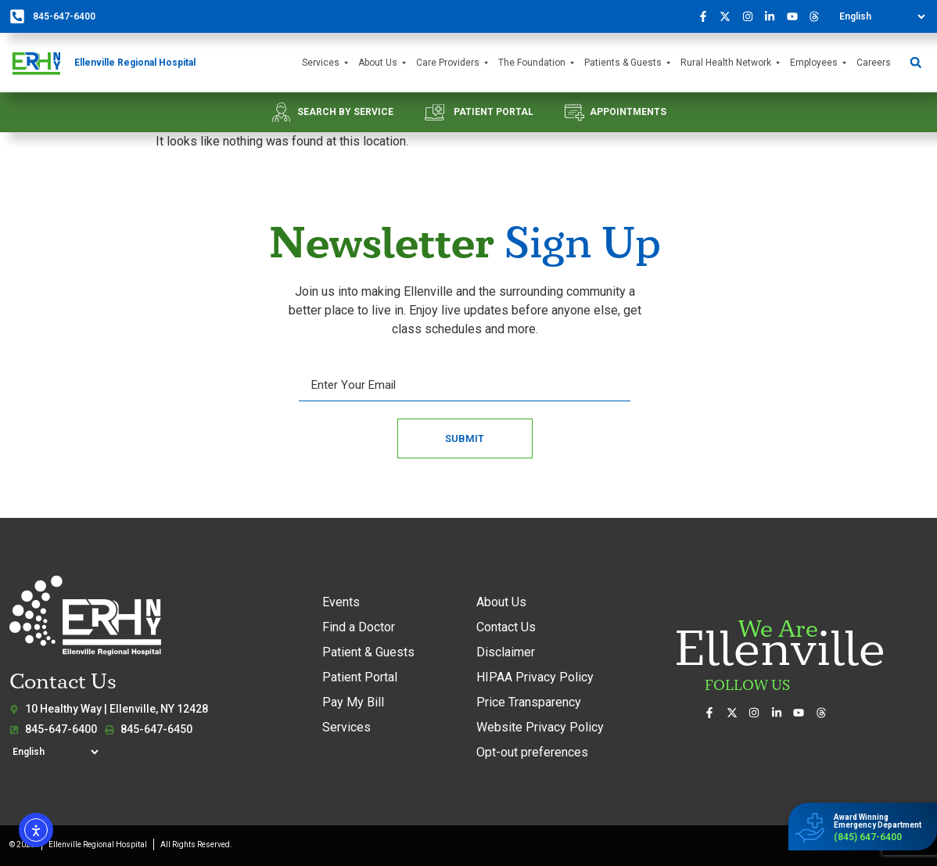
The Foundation (537, 63)
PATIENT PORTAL (493, 111)
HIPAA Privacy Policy (535, 677)
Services (326, 63)
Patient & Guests (368, 652)
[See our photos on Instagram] (752, 16)
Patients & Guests (628, 63)
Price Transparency (528, 702)
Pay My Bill (353, 702)
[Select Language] (882, 16)
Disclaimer (505, 652)
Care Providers (453, 63)
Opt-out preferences (532, 752)
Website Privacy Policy (540, 727)
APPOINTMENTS (628, 111)
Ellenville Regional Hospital (135, 62)
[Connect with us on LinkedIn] (774, 16)
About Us (383, 63)
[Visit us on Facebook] (707, 16)
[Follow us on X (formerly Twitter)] (730, 16)
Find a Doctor (358, 627)
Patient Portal (359, 677)
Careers (873, 62)
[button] (915, 63)
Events (341, 602)
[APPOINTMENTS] (574, 112)
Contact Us (506, 627)
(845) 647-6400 (868, 837)
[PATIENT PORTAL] (434, 112)
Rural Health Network (731, 63)
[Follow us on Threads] (819, 16)
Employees (819, 63)
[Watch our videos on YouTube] (796, 16)
